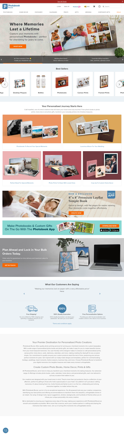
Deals (119, 12)
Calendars (53, 12)
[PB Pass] (77, 6)
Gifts (76, 12)
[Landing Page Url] (62, 39)
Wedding (88, 12)
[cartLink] (94, 6)
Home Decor (23, 12)
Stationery (39, 12)
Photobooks (7, 12)
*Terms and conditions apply (62, 323)
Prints (66, 12)
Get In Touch (10, 265)
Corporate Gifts (104, 12)
